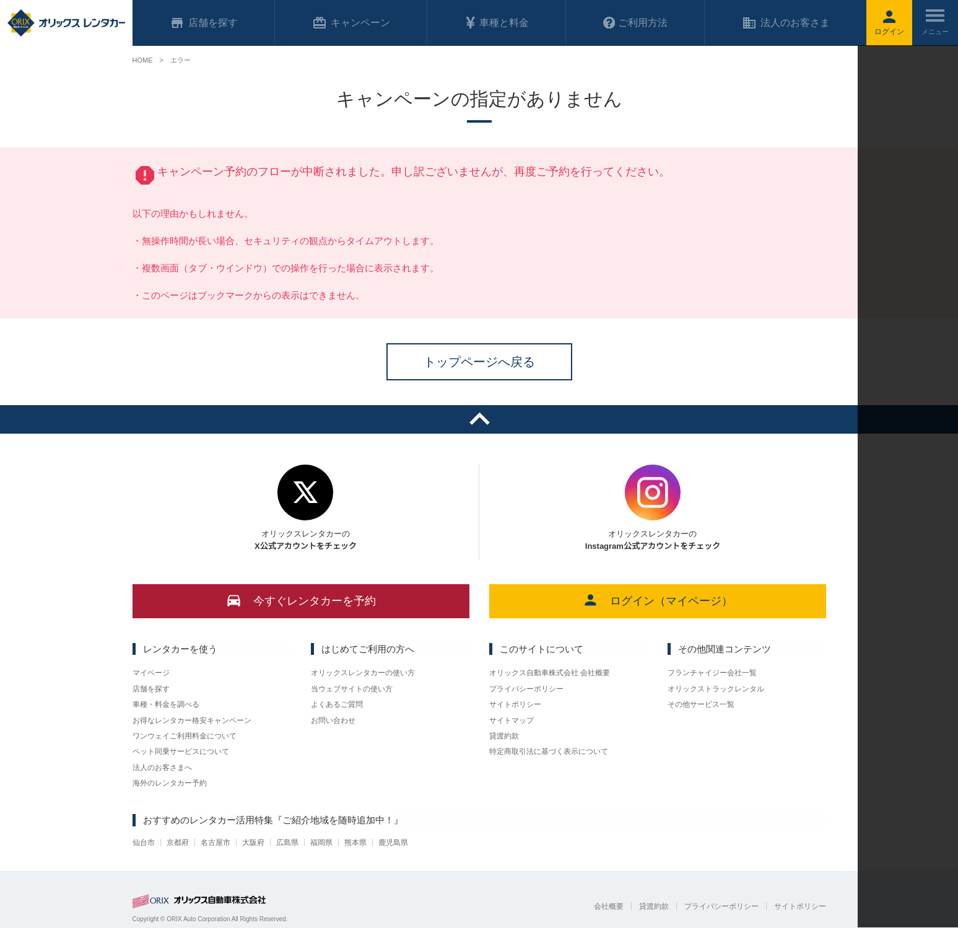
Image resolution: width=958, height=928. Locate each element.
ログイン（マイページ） (657, 600)
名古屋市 (215, 842)
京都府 (178, 842)
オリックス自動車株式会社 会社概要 (549, 672)
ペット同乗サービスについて (181, 751)
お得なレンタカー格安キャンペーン (192, 720)
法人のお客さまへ (162, 767)
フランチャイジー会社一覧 (712, 672)
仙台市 (144, 842)
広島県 (287, 842)
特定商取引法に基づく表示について (548, 751)
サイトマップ (511, 720)
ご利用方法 (635, 23)
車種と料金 (496, 23)
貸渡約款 (504, 736)
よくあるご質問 (337, 704)
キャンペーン (351, 22)
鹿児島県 (393, 842)
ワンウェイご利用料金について (185, 736)
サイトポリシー (515, 704)
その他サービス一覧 (701, 704)
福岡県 (321, 842)
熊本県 (355, 842)
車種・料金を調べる (166, 704)
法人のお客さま (786, 22)
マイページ (151, 672)
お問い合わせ (333, 720)
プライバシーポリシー (526, 689)
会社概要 (609, 906)
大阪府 (253, 842)
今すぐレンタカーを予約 (300, 600)
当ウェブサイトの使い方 (352, 689)
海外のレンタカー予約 (170, 783)
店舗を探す (151, 689)
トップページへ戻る (479, 362)
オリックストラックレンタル (716, 689)
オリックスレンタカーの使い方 (363, 672)
